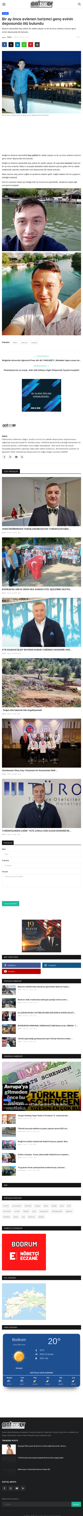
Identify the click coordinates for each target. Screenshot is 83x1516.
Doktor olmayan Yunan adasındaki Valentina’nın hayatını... (44, 1152)
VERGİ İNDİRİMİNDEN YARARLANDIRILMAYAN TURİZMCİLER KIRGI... (36, 529)
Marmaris (7, 1209)
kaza (62, 1203)
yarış (34, 1209)
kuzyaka (34, 342)
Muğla (54, 1203)
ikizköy (41, 1214)
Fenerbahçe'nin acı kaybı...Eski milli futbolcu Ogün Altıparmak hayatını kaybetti (41, 370)
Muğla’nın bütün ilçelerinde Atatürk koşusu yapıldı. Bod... (43, 1139)
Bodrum (31, 1214)
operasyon (44, 1209)
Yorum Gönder (10, 903)
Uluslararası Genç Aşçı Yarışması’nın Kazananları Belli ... (30, 770)
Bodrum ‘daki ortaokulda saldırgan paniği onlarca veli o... (43, 999)
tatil (68, 1203)
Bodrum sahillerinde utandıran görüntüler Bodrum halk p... (44, 987)
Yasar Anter (22, 1129)
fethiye (26, 1209)
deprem (69, 1209)
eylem (15, 1214)
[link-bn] (41, 395)
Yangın (37, 1203)
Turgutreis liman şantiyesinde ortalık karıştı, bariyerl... (42, 1165)
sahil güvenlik (57, 1209)
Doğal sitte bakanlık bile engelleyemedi (22, 710)
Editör (7, 37)
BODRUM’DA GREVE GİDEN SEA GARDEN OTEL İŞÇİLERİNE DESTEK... (37, 589)
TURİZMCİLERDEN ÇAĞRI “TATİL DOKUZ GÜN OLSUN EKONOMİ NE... (36, 830)
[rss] (22, 1486)
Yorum (5, 871)
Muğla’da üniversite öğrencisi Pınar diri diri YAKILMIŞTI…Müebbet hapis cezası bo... (41, 360)
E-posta (5, 860)
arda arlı (24, 342)
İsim (4, 849)
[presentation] (18, 893)
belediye (6, 1214)
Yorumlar (7, 843)
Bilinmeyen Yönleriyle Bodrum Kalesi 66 (34, 1467)
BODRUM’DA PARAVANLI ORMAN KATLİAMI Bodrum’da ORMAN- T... (48, 1025)
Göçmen (28, 1203)
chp (23, 1214)
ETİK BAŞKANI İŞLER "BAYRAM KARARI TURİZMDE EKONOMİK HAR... (37, 649)
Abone (76, 1502)
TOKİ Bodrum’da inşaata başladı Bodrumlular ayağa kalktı (40, 1455)
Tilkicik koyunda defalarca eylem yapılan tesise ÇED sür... (43, 1126)
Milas (15, 342)
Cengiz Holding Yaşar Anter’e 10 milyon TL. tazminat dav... (43, 1113)
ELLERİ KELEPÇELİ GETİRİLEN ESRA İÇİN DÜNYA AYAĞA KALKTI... (46, 1013)
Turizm (5, 13)
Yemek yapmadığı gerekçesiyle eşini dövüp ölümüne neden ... (45, 1038)
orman (17, 1209)
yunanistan (16, 1203)
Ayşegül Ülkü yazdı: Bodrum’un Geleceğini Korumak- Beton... (42, 1444)
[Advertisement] (41, 134)
